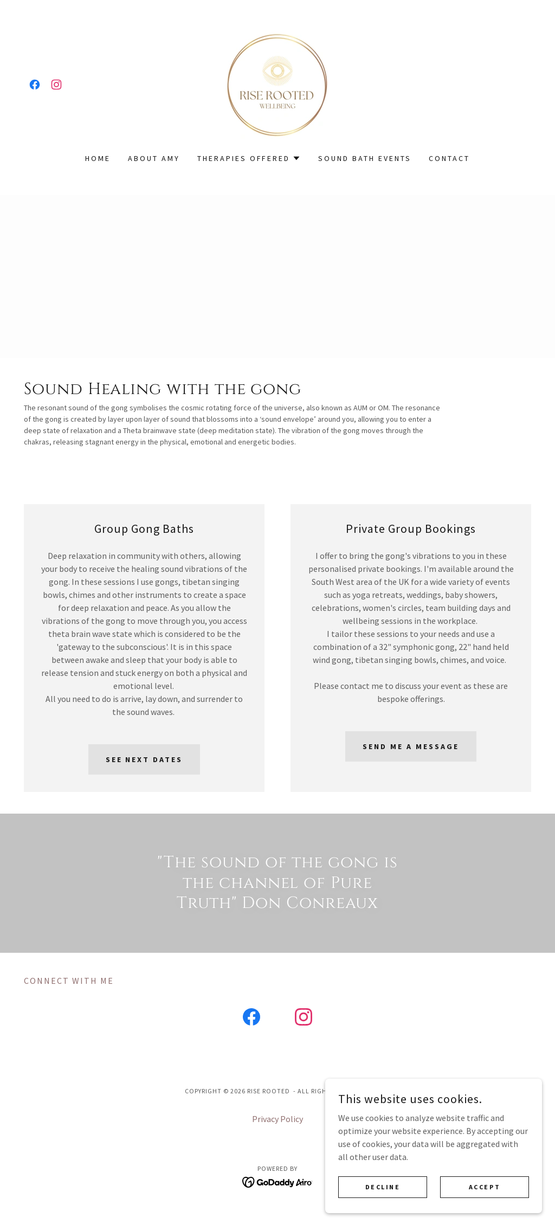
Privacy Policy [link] (277, 1118)
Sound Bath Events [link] (364, 158)
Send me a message (411, 746)
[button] (249, 158)
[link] (35, 84)
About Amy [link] (154, 158)
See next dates (144, 759)
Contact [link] (449, 158)
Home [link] (98, 158)
